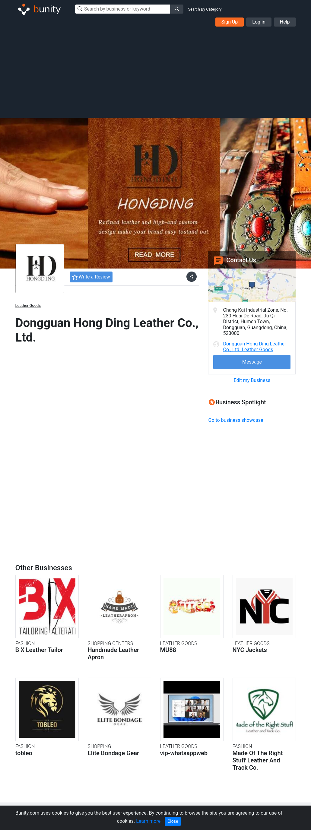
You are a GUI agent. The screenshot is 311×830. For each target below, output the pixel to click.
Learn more (148, 821)
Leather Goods (28, 305)
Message (252, 362)
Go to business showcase (235, 420)
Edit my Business (252, 380)
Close (172, 821)
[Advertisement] (155, 72)
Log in (258, 22)
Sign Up (229, 22)
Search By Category (205, 9)
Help (285, 22)
